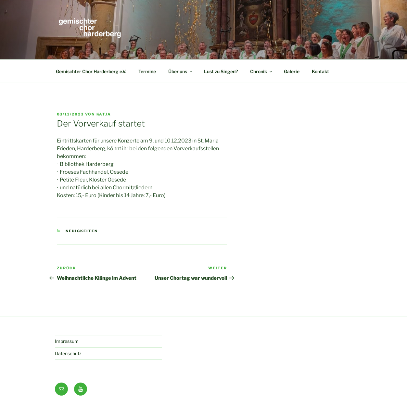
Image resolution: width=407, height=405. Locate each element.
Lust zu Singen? (221, 71)
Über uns (180, 71)
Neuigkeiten (82, 231)
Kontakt (320, 71)
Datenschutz (68, 353)
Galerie (291, 71)
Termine (147, 71)
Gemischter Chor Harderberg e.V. (91, 71)
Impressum (67, 341)
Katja (103, 114)
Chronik (261, 71)
